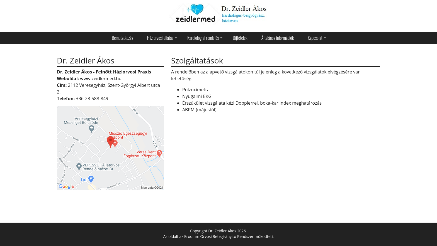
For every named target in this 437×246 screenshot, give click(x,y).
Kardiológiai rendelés (203, 38)
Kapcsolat (315, 38)
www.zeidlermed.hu (101, 78)
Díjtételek (240, 38)
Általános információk (277, 38)
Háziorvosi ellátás (160, 38)
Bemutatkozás (122, 38)
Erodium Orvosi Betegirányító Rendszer (219, 236)
